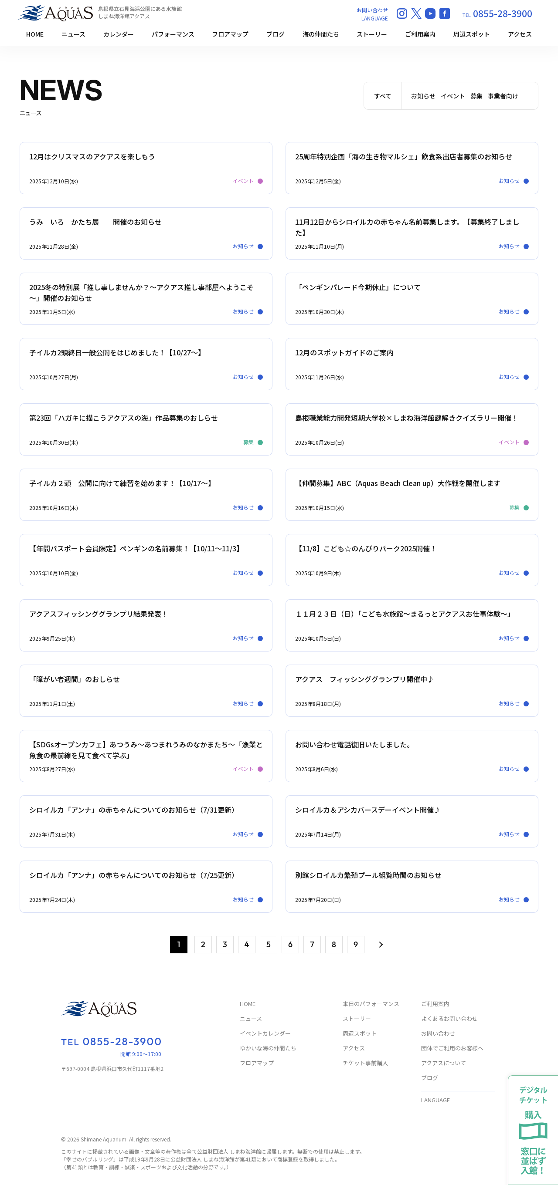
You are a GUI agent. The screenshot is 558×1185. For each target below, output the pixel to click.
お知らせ (423, 95)
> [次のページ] (380, 945)
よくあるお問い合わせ (449, 1019)
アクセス (520, 33)
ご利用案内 (420, 33)
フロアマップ (230, 33)
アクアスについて (443, 1063)
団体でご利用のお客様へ (452, 1048)
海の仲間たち (321, 33)
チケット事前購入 (365, 1063)
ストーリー (372, 33)
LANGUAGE (374, 18)
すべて (382, 95)
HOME (35, 33)
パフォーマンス (173, 33)
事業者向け (503, 95)
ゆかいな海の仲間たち (268, 1048)
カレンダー (118, 33)
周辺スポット (471, 33)
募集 (476, 95)
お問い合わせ (372, 10)
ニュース (73, 33)
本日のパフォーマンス (371, 1004)
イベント (453, 95)
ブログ (275, 33)
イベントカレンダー (265, 1033)
